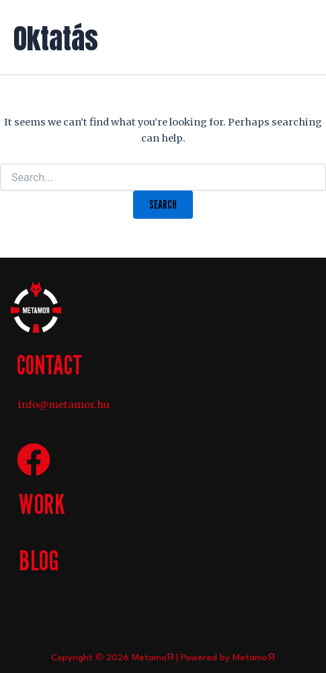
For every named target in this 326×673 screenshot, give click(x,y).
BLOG (39, 560)
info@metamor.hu (64, 405)
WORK (42, 503)
